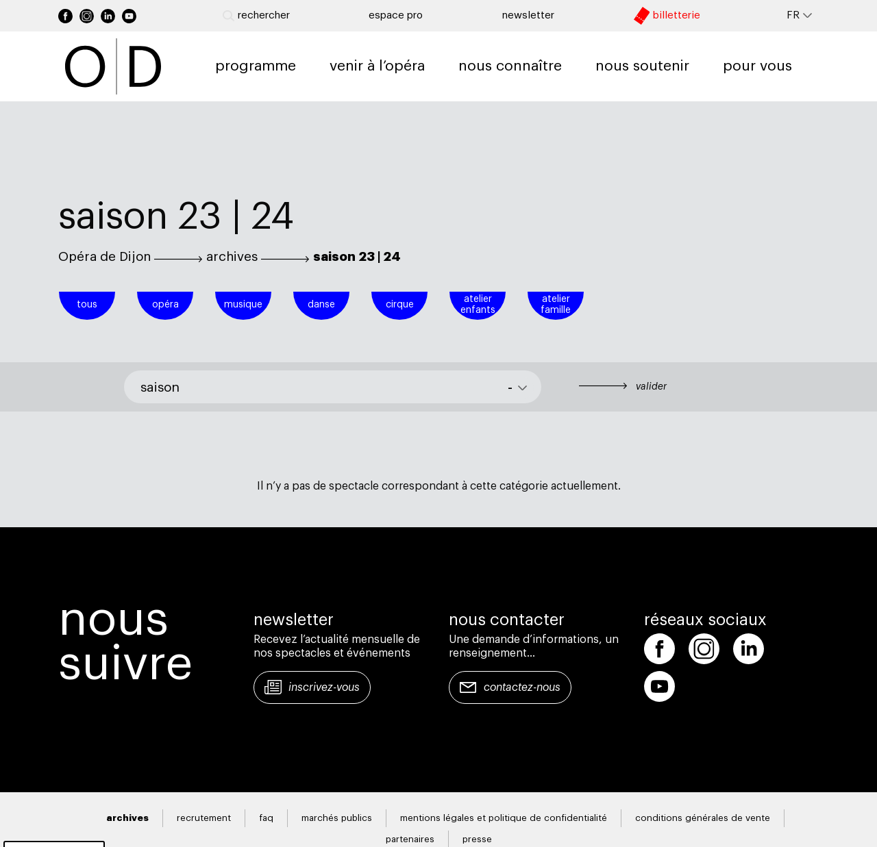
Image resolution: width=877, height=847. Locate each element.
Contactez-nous (522, 687)
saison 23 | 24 (357, 257)
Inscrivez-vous (324, 687)
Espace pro (396, 15)
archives (232, 257)
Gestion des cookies (54, 830)
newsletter (528, 15)
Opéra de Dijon (104, 257)
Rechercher (256, 15)
